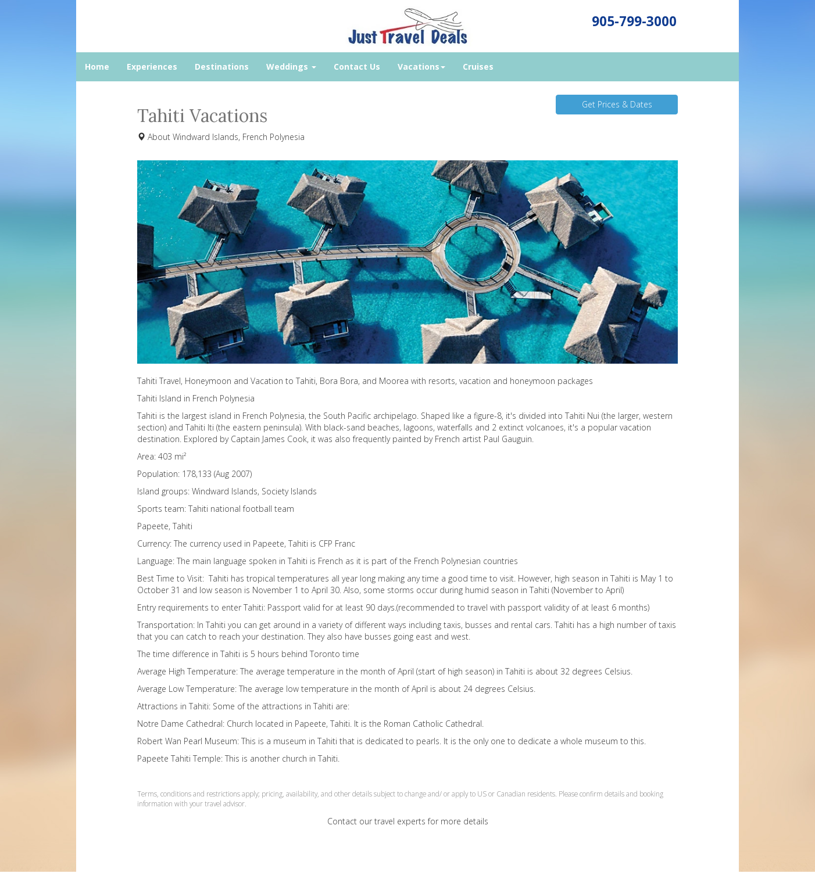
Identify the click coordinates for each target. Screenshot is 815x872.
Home (97, 66)
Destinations (222, 66)
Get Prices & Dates (617, 104)
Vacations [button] (421, 66)
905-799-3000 (634, 21)
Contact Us (357, 66)
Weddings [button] (291, 66)
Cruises (478, 66)
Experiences (152, 66)
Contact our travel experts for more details (407, 821)
